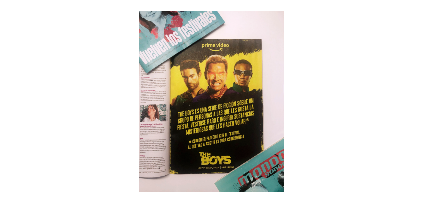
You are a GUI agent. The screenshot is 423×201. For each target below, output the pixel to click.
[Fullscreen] (418, 5)
